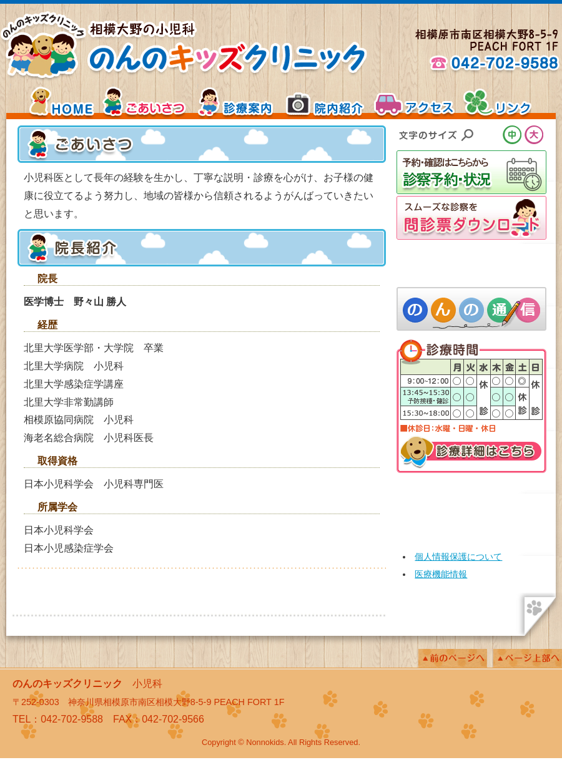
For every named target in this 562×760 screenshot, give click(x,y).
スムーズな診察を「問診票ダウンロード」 (471, 218)
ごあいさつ (147, 102)
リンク (509, 102)
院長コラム (471, 309)
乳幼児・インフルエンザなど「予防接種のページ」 (471, 263)
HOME (50, 102)
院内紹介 (324, 102)
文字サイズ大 (535, 134)
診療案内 (237, 102)
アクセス (412, 102)
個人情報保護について (458, 557)
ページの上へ (527, 658)
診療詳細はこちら (471, 454)
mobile (471, 507)
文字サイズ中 (514, 134)
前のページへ (452, 658)
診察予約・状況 (471, 172)
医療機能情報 (441, 574)
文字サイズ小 (492, 134)
